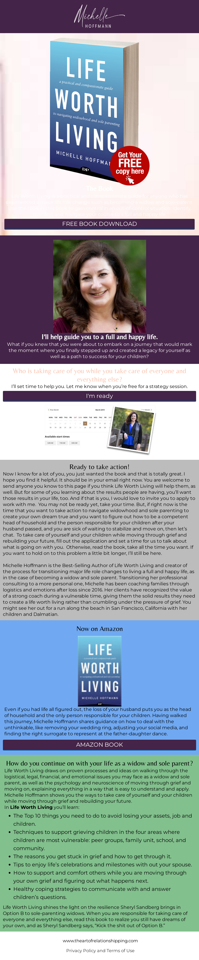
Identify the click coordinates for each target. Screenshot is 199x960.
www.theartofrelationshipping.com (100, 940)
